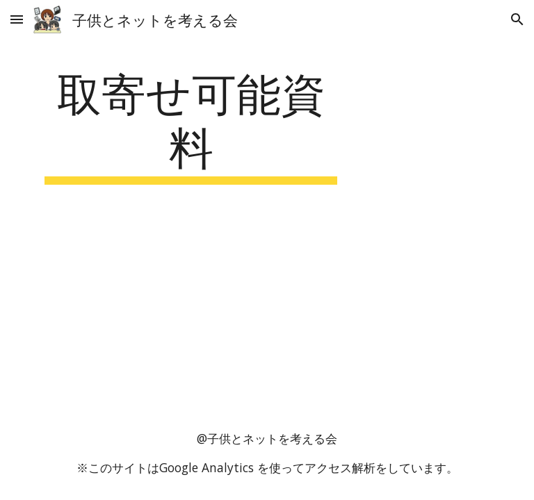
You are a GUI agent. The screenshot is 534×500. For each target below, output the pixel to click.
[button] (16, 19)
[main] (191, 124)
